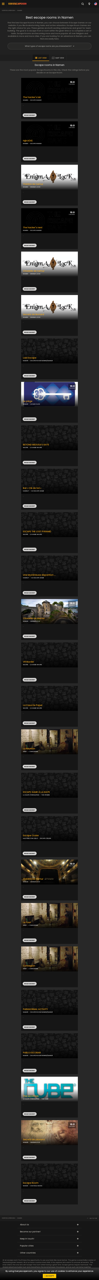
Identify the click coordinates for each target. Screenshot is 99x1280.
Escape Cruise (31, 835)
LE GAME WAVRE (36, 447)
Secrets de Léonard (34, 1139)
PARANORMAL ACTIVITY (35, 1009)
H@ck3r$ (28, 140)
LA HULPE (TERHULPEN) (31, 795)
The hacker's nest (32, 227)
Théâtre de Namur (33, 879)
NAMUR (25, 361)
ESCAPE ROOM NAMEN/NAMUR (41, 361)
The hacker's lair (32, 97)
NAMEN (25, 143)
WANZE (25, 1186)
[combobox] (89, 4)
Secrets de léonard (33, 314)
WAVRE (25, 447)
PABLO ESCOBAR (32, 1052)
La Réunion (29, 748)
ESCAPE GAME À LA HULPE (36, 792)
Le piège (27, 401)
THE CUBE (44, 1099)
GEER (25, 751)
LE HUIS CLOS (35, 404)
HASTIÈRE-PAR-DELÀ (30, 838)
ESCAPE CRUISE (45, 838)
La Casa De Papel (32, 705)
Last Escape (29, 358)
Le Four (27, 922)
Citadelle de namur (33, 271)
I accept (49, 1276)
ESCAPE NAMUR (36, 143)
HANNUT (26, 491)
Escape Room (30, 1183)
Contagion (29, 965)
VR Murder (28, 661)
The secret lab (31, 1096)
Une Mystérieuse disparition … (39, 575)
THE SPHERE (45, 795)
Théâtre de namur (33, 184)
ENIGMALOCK (35, 621)
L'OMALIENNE (33, 751)
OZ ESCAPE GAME (37, 491)
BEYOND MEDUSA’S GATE (36, 444)
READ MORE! (29, 159)
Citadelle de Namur (34, 618)
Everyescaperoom (8, 10)
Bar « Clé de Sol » (32, 488)
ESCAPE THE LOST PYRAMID (37, 531)
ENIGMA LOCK (35, 317)
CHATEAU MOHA (36, 1186)
